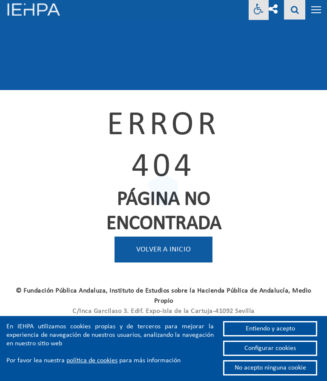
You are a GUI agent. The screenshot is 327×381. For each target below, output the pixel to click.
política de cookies (92, 360)
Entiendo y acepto (270, 328)
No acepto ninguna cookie (270, 367)
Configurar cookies (270, 348)
